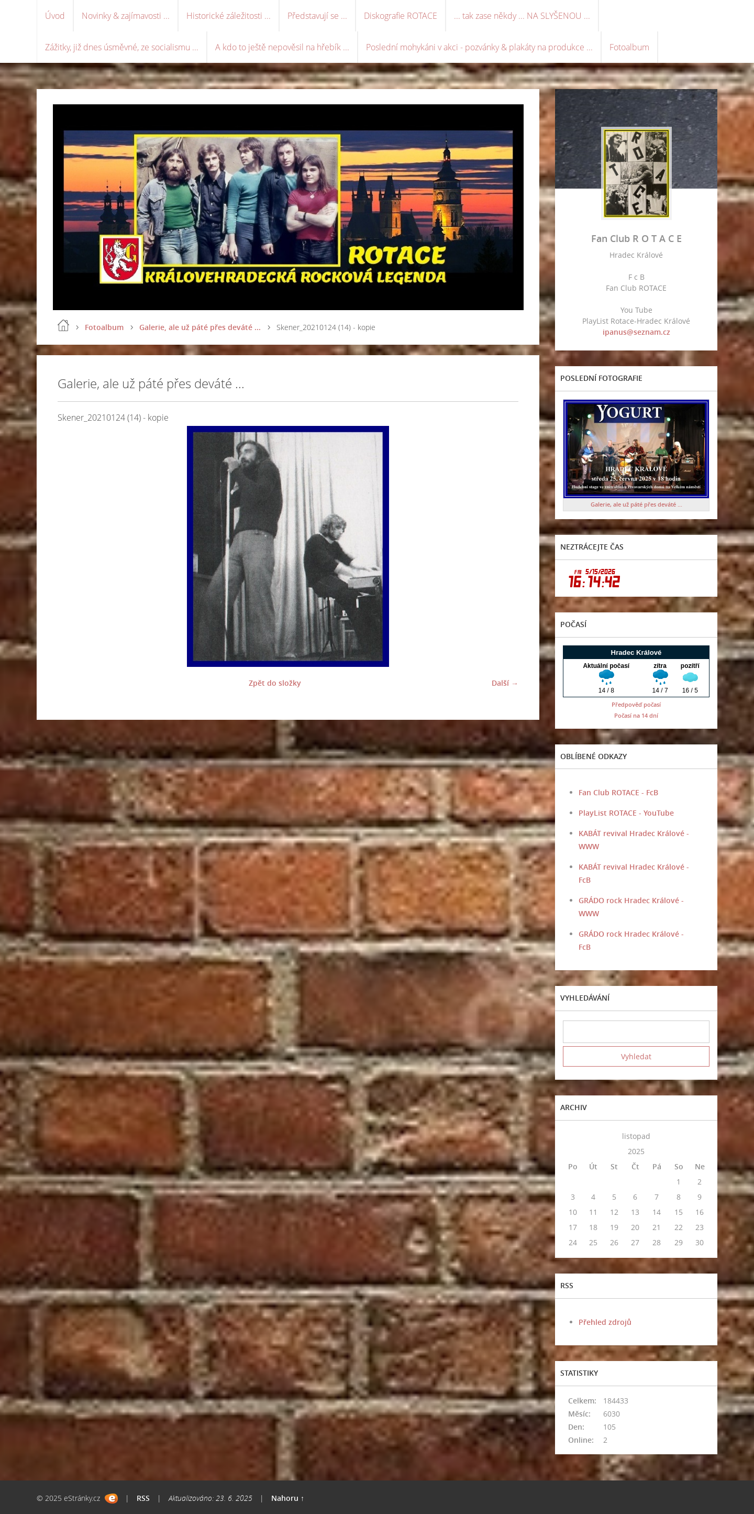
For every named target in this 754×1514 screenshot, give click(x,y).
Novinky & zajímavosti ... (126, 15)
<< (573, 1136)
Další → (505, 683)
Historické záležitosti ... (228, 15)
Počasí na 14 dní (636, 715)
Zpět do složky (275, 683)
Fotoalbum (629, 47)
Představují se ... (317, 15)
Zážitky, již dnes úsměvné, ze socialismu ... (121, 47)
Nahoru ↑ (287, 1498)
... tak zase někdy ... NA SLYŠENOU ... (522, 15)
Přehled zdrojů (605, 1322)
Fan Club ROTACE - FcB (618, 792)
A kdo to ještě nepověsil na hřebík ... (282, 47)
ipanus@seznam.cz (636, 332)
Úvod (55, 15)
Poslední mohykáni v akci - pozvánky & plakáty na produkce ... (479, 47)
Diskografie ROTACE (400, 15)
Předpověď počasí (636, 704)
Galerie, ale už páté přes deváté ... (200, 327)
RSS (143, 1498)
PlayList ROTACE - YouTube (626, 813)
